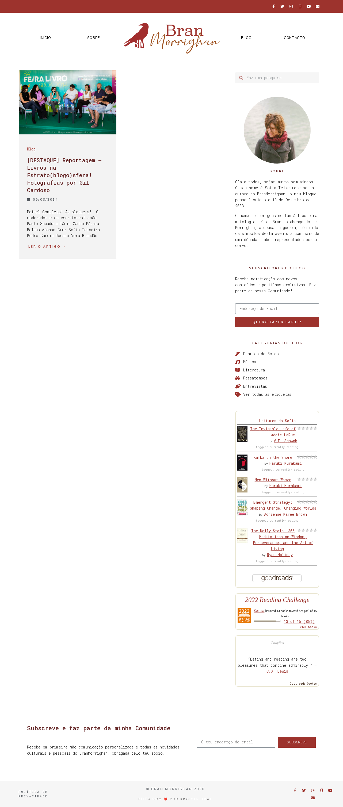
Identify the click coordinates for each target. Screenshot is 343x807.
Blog (246, 38)
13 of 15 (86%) (299, 621)
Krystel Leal (196, 799)
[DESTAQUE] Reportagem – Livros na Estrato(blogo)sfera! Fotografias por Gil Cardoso (64, 175)
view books (308, 627)
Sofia (259, 610)
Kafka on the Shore (273, 457)
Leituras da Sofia (277, 420)
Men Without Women (273, 479)
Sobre (93, 38)
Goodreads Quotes (303, 683)
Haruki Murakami (285, 463)
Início (45, 38)
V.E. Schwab (285, 440)
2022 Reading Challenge (277, 599)
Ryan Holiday (280, 554)
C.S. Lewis (277, 671)
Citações (277, 643)
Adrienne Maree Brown (285, 514)
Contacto (294, 38)
